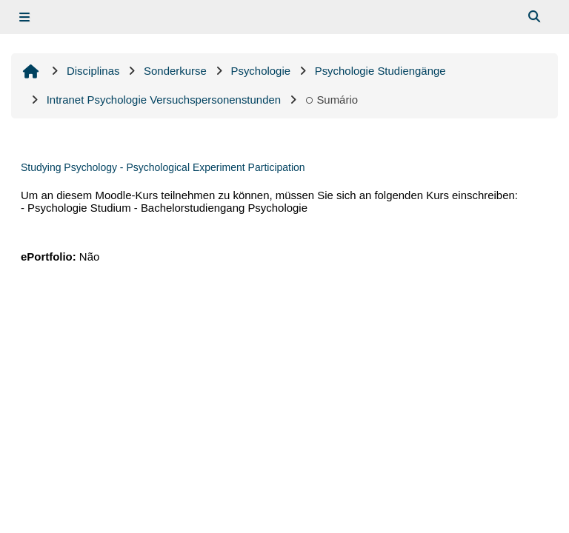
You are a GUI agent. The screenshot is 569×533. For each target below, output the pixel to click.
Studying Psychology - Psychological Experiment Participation (163, 167)
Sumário (331, 99)
